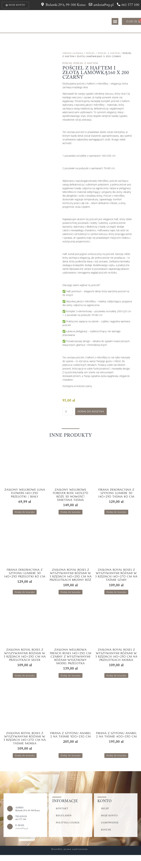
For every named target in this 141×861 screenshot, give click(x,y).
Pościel (90, 53)
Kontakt (62, 809)
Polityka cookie (67, 823)
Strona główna (72, 53)
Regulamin (63, 816)
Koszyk (106, 830)
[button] (114, 21)
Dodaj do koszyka (91, 411)
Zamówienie (109, 823)
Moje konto (109, 816)
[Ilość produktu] (67, 411)
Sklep (105, 809)
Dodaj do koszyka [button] (24, 512)
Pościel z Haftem (109, 53)
